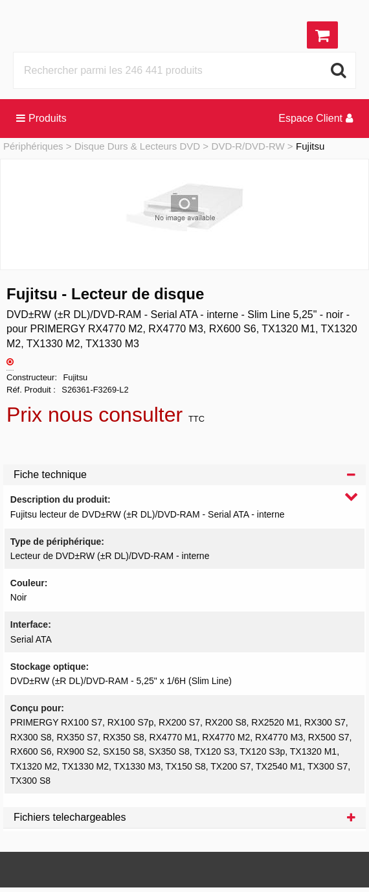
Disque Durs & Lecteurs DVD (137, 146)
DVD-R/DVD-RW (248, 146)
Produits (41, 118)
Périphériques (33, 146)
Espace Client (315, 118)
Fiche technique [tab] (184, 474)
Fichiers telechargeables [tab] (184, 817)
